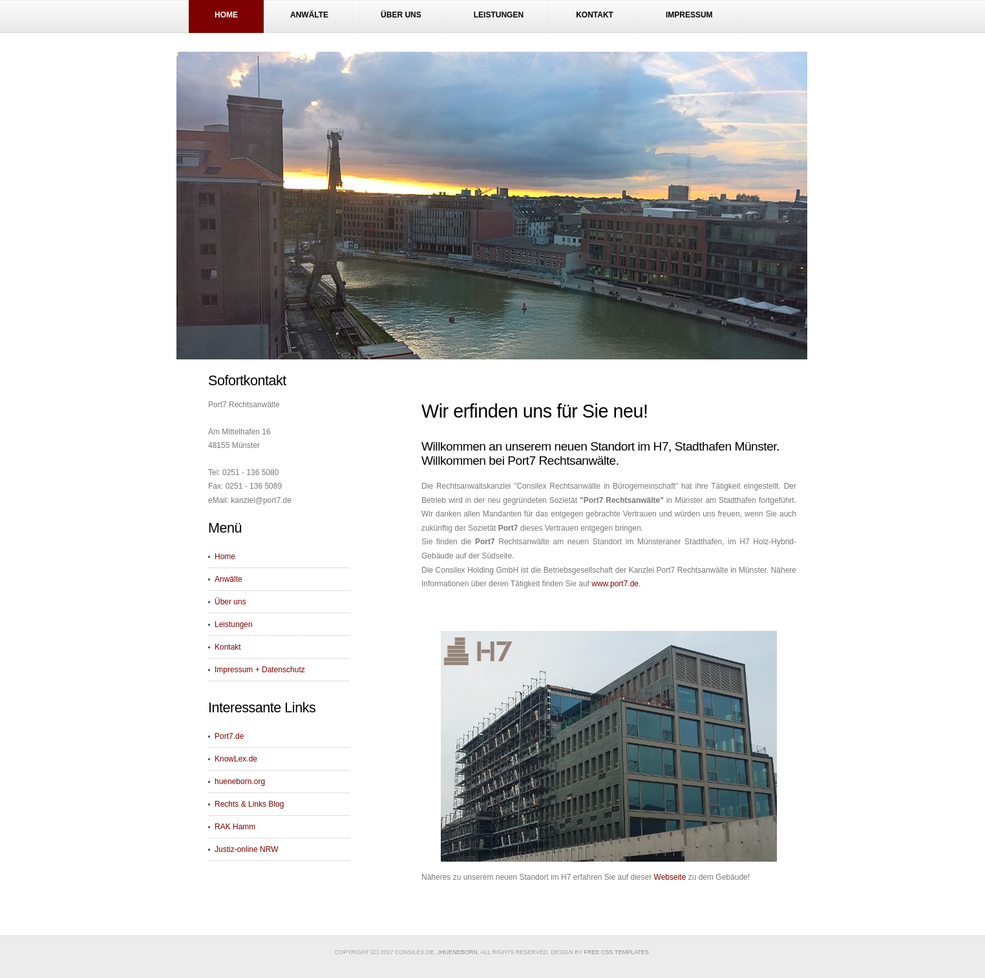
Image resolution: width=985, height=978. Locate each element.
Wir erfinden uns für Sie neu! (534, 411)
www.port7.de (615, 583)
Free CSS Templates (616, 952)
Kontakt (594, 14)
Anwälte (309, 14)
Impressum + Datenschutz (260, 669)
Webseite (670, 877)
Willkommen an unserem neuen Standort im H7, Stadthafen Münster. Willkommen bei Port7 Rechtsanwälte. (600, 453)
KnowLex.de (236, 758)
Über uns (401, 14)
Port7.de (229, 736)
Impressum (689, 14)
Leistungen (499, 14)
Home (226, 14)
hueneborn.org (240, 781)
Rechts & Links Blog (249, 804)
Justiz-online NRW (246, 849)
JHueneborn (458, 952)
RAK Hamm (235, 826)
